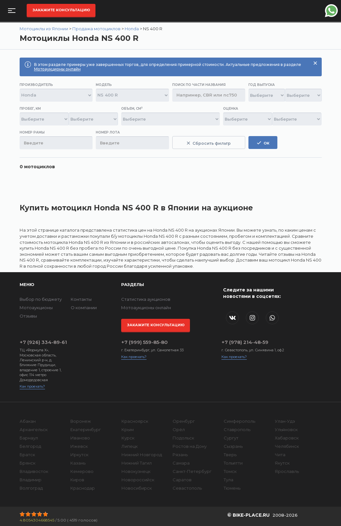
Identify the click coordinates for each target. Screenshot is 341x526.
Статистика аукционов (145, 299)
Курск (127, 437)
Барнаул (29, 437)
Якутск (282, 463)
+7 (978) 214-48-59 (244, 342)
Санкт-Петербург (192, 471)
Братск (27, 454)
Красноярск (134, 421)
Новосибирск (136, 488)
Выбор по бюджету (41, 299)
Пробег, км (30, 108)
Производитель (36, 85)
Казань (77, 463)
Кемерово (82, 471)
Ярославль (287, 471)
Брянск (27, 463)
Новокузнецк (135, 471)
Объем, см (131, 108)
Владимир (30, 479)
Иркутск (79, 454)
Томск (230, 471)
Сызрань (233, 446)
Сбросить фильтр (209, 143)
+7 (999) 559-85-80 (144, 342)
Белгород (30, 446)
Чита (280, 454)
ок (263, 143)
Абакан (28, 421)
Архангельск (34, 429)
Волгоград (31, 488)
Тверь (230, 454)
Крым (127, 429)
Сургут (231, 437)
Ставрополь (237, 429)
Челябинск (287, 446)
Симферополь (239, 421)
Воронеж (80, 421)
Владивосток (34, 471)
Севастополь (187, 488)
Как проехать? (32, 386)
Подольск (183, 437)
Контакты (81, 299)
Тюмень (232, 488)
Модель (104, 85)
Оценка (230, 108)
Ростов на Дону (190, 446)
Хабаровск (287, 437)
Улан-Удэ (285, 421)
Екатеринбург (85, 429)
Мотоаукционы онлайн (57, 69)
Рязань (180, 454)
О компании (84, 307)
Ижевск (79, 446)
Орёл (179, 429)
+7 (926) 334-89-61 (43, 342)
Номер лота (108, 132)
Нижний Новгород (141, 454)
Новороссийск (137, 479)
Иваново (80, 437)
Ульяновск (286, 429)
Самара (181, 463)
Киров (77, 479)
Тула (228, 479)
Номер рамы (32, 132)
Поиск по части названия (199, 85)
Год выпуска (261, 85)
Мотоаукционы (36, 307)
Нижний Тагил (136, 463)
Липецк (129, 446)
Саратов (182, 479)
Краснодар (82, 488)
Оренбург (184, 421)
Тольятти (233, 463)
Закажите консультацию (61, 10)
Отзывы (28, 315)
